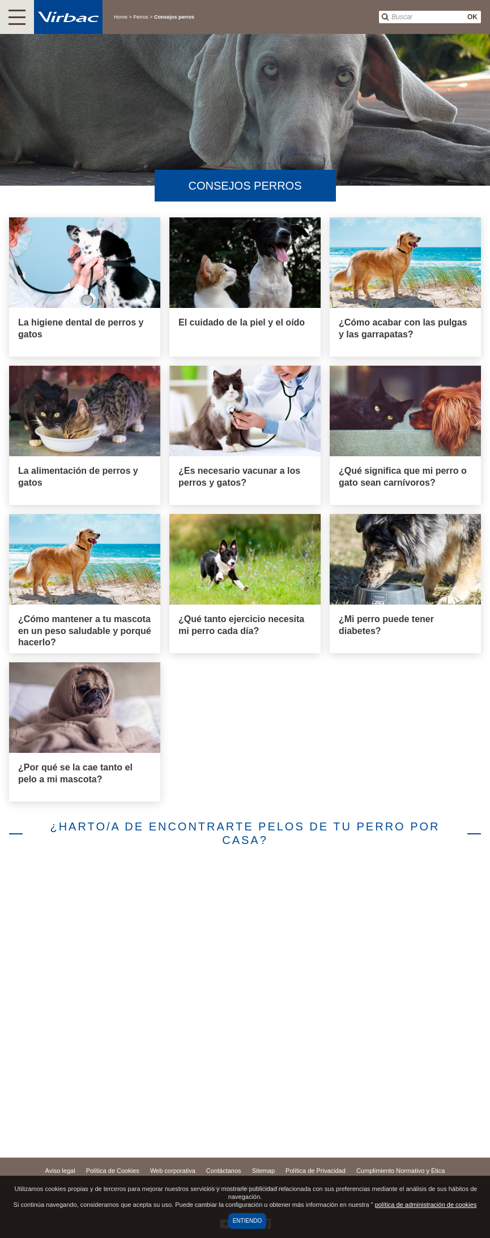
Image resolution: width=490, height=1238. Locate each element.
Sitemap (263, 1170)
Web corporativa (172, 1170)
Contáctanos (223, 1170)
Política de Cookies (112, 1170)
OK (472, 17)
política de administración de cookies (426, 1204)
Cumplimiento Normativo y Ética (400, 1170)
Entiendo (247, 1221)
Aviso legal (60, 1170)
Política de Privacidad (316, 1170)
